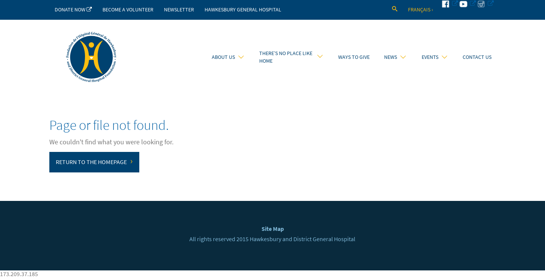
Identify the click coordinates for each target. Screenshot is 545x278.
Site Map (272, 229)
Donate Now (73, 9)
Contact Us (477, 57)
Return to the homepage (94, 161)
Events (434, 57)
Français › (420, 9)
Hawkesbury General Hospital (243, 9)
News (395, 57)
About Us (228, 57)
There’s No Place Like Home (291, 57)
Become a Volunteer (127, 9)
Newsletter (179, 9)
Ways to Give (354, 57)
